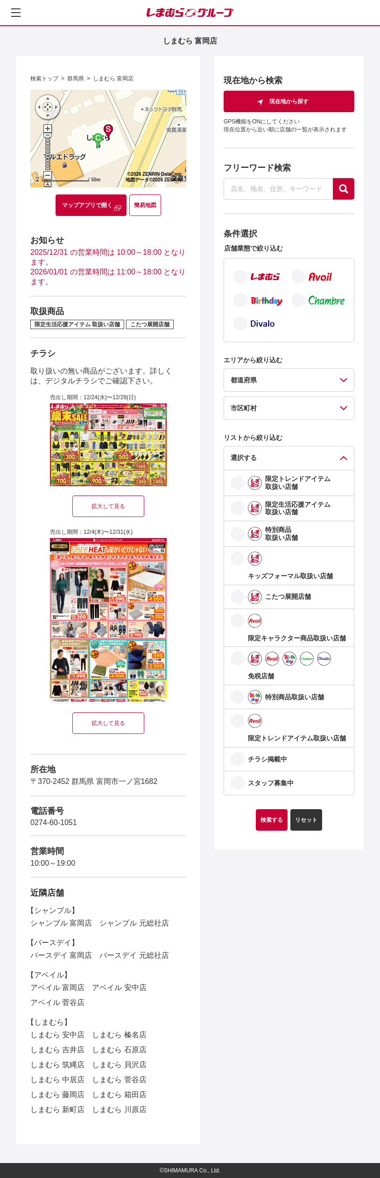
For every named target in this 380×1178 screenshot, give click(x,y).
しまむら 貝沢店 (119, 1065)
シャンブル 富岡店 (61, 923)
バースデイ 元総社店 (134, 955)
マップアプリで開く (87, 205)
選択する (244, 457)
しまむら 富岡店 (113, 78)
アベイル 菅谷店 (57, 1002)
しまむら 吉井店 (57, 1050)
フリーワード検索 (257, 167)
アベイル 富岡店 (57, 987)
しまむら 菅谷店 (119, 1080)
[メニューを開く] (15, 12)
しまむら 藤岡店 (57, 1095)
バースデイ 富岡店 (61, 955)
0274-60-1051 (53, 822)
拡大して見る (108, 506)
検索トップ (44, 78)
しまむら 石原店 (119, 1050)
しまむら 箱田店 (119, 1095)
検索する (271, 820)
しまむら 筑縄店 (57, 1065)
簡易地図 (145, 205)
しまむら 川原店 (119, 1109)
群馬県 (75, 78)
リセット (306, 820)
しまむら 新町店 (57, 1109)
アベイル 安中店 (119, 987)
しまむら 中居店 (57, 1080)
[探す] (343, 189)
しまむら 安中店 (57, 1035)
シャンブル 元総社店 (134, 923)
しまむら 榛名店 (119, 1035)
